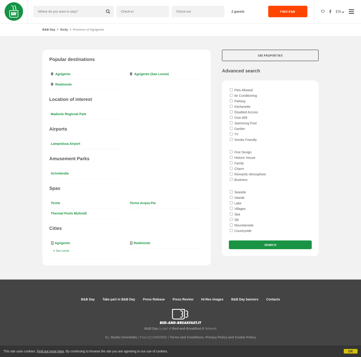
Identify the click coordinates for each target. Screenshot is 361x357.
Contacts (273, 299)
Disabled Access (244, 112)
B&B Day (48, 29)
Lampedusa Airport (65, 144)
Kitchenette (240, 107)
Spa (235, 214)
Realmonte (63, 84)
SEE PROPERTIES (270, 55)
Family (237, 163)
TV (234, 134)
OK (350, 351)
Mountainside (241, 225)
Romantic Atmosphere (248, 174)
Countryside (241, 231)
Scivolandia (60, 173)
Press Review (183, 299)
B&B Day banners (244, 299)
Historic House (242, 158)
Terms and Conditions (187, 337)
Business (238, 180)
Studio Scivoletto (124, 337)
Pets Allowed (241, 90)
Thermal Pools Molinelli (69, 213)
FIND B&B (287, 11)
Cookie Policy (245, 337)
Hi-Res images (212, 299)
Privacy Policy (216, 337)
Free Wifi (238, 118)
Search (270, 245)
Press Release (154, 299)
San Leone (62, 250)
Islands (237, 198)
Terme (55, 203)
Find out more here (50, 351)
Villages (238, 209)
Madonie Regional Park (68, 114)
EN (340, 12)
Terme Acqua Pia (143, 203)
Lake (235, 203)
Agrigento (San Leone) (151, 74)
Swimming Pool (243, 123)
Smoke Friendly (243, 140)
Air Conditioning (243, 95)
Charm (237, 169)
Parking (237, 101)
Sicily (64, 29)
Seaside (238, 192)
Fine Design (241, 152)
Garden (237, 129)
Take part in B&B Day (119, 299)
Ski (234, 220)
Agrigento (62, 74)
